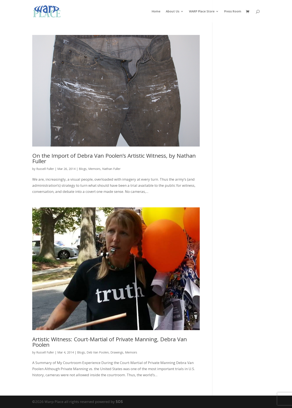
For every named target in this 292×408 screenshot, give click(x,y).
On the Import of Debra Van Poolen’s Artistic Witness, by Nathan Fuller (114, 158)
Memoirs (94, 169)
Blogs (83, 169)
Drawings (116, 352)
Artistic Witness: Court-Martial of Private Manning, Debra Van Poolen (109, 341)
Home (156, 11)
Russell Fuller (45, 169)
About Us (172, 11)
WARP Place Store (201, 11)
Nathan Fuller (111, 169)
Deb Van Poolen (98, 352)
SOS (119, 401)
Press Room (232, 11)
